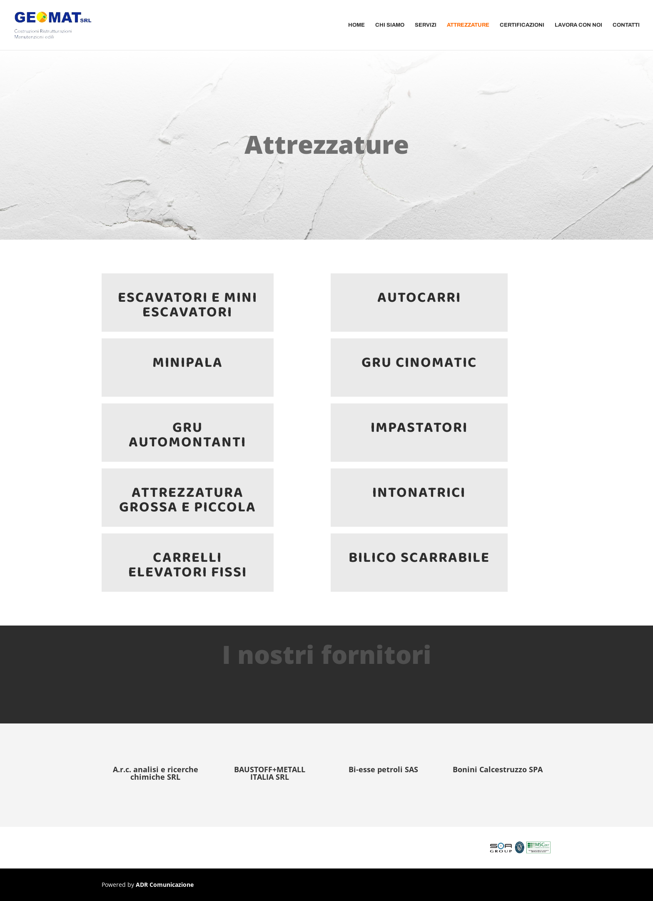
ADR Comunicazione (165, 884)
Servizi (425, 25)
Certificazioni (522, 25)
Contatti (626, 25)
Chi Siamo (389, 25)
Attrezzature (468, 25)
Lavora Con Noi (578, 25)
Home (356, 25)
